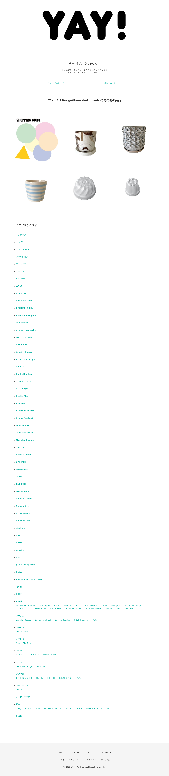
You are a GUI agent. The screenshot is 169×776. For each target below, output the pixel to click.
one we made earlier (26, 330)
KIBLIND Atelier (24, 301)
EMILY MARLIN (23, 345)
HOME (61, 752)
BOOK (19, 594)
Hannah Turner (23, 455)
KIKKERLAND (23, 521)
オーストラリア (23, 697)
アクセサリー (22, 264)
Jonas (19, 477)
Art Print (20, 279)
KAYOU (19, 543)
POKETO (20, 403)
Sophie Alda (22, 396)
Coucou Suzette (24, 499)
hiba (18, 557)
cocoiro (20, 550)
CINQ (18, 535)
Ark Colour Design (25, 359)
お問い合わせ (109, 83)
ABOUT (75, 752)
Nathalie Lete (23, 506)
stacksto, (20, 528)
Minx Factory (22, 425)
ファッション (22, 257)
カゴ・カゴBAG (23, 249)
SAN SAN (20, 447)
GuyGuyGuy (22, 469)
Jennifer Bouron (24, 352)
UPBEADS (21, 462)
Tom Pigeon (22, 323)
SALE (19, 716)
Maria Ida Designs (25, 440)
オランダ (20, 639)
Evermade (21, 293)
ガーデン (20, 271)
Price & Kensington (26, 315)
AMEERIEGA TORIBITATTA (29, 579)
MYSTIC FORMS (24, 337)
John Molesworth (25, 433)
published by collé (25, 565)
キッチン (20, 242)
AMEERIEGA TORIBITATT (98, 709)
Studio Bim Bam (24, 374)
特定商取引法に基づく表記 (98, 760)
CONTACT (106, 752)
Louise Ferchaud (24, 418)
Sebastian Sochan (25, 411)
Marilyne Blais (23, 491)
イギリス (20, 601)
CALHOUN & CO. (24, 308)
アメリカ (20, 674)
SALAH (19, 572)
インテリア (21, 235)
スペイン (20, 627)
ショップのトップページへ (60, 83)
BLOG (90, 752)
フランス (20, 616)
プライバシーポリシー (68, 760)
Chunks (20, 367)
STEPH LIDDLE (23, 381)
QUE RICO (21, 484)
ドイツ (19, 651)
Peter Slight (22, 389)
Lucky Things (23, 513)
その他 (19, 587)
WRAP (19, 286)
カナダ (19, 662)
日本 (18, 704)
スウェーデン (22, 685)
